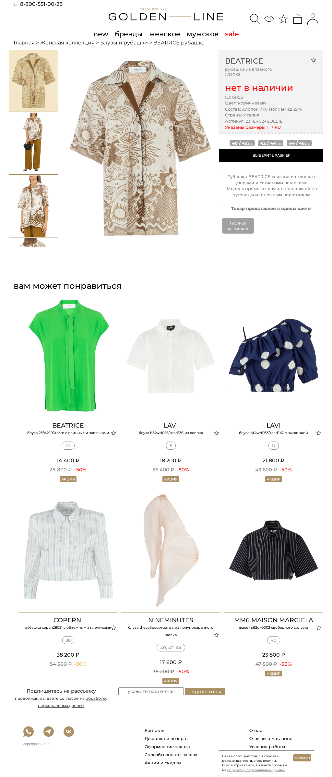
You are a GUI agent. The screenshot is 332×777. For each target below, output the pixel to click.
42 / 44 (270, 143)
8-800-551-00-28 (38, 4)
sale (232, 34)
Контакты (155, 730)
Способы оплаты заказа (171, 754)
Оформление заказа (167, 746)
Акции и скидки (163, 762)
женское (164, 34)
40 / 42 (242, 143)
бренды (129, 34)
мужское (203, 34)
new (100, 34)
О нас (255, 730)
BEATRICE (244, 61)
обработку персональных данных (256, 770)
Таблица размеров (238, 226)
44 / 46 (299, 143)
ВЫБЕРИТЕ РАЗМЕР (271, 155)
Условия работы (267, 746)
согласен (302, 758)
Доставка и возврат (166, 738)
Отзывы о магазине (270, 738)
